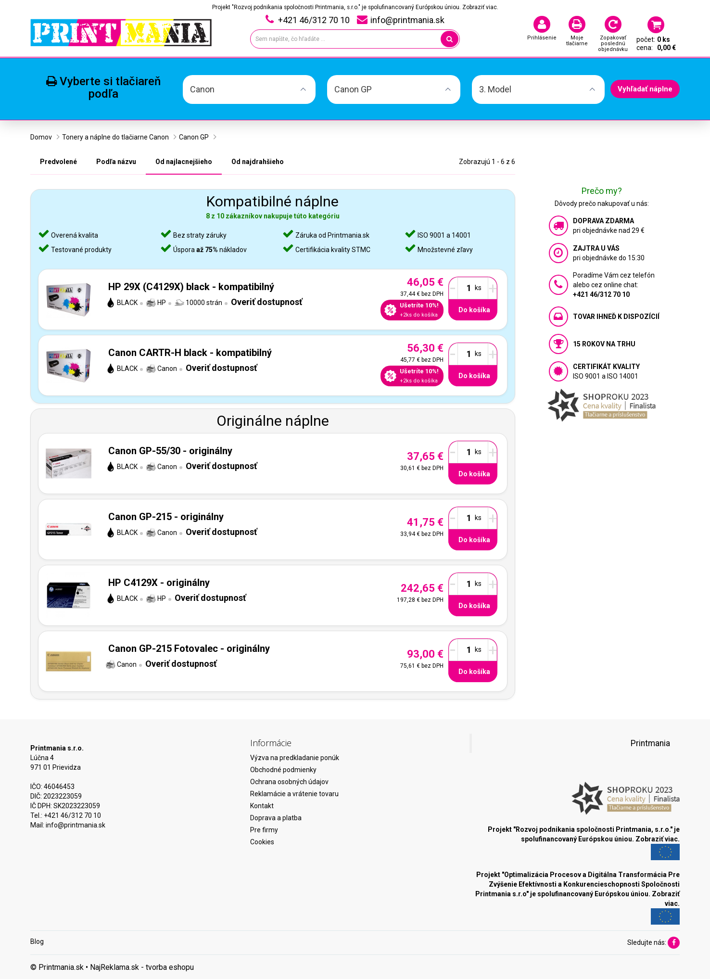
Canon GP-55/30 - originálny (170, 451)
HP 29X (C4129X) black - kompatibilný (191, 286)
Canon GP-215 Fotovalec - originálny (189, 648)
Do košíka (474, 310)
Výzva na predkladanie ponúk (294, 758)
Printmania (650, 743)
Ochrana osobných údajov (289, 782)
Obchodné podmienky (283, 770)
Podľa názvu (116, 161)
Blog (37, 941)
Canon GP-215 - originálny (166, 516)
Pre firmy (264, 830)
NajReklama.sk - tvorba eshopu (142, 967)
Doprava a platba (276, 818)
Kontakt (262, 806)
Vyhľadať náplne (645, 89)
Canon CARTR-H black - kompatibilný (190, 352)
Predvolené (58, 161)
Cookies (262, 842)
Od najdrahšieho (257, 161)
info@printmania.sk (75, 825)
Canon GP (194, 137)
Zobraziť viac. (480, 7)
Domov (41, 137)
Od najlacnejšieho (183, 161)
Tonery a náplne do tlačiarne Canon (115, 137)
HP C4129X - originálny (159, 582)
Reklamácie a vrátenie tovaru (294, 794)
